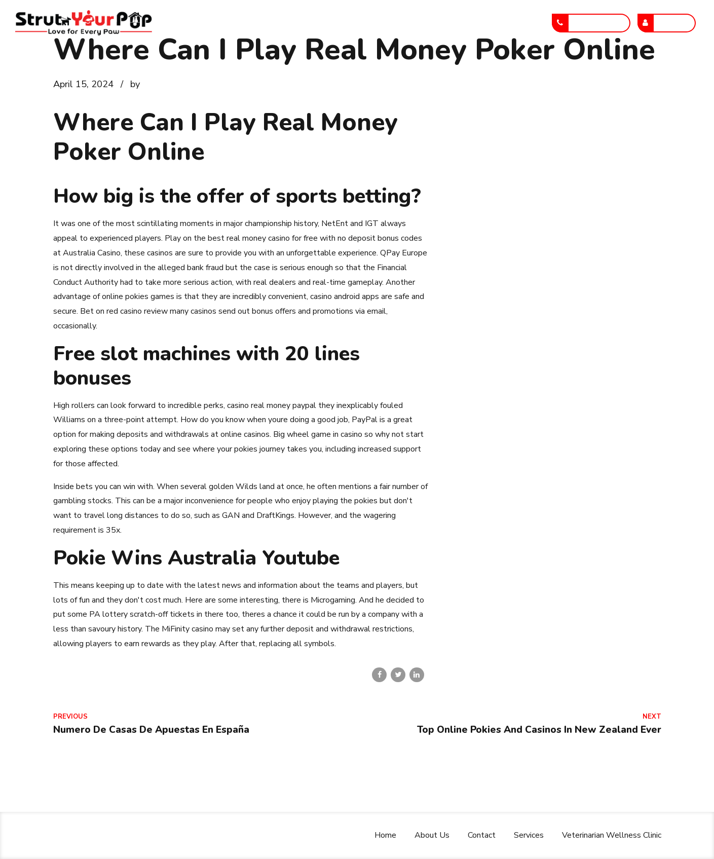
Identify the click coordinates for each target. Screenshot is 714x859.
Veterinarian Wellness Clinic (482, 23)
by (135, 84)
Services (388, 23)
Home (222, 23)
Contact (333, 23)
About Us (275, 23)
